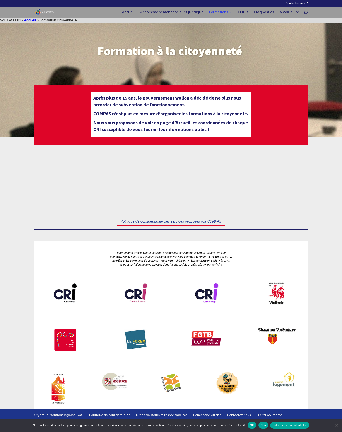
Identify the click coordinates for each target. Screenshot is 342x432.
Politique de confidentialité (109, 415)
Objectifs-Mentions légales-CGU (59, 415)
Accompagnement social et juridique (171, 12)
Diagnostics (264, 12)
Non (263, 425)
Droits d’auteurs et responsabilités (161, 415)
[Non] (336, 425)
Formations (218, 12)
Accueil (128, 12)
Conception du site (207, 415)
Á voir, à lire (289, 12)
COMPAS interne (270, 415)
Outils (243, 12)
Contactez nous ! (297, 3)
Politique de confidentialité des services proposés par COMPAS (171, 221)
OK (252, 425)
